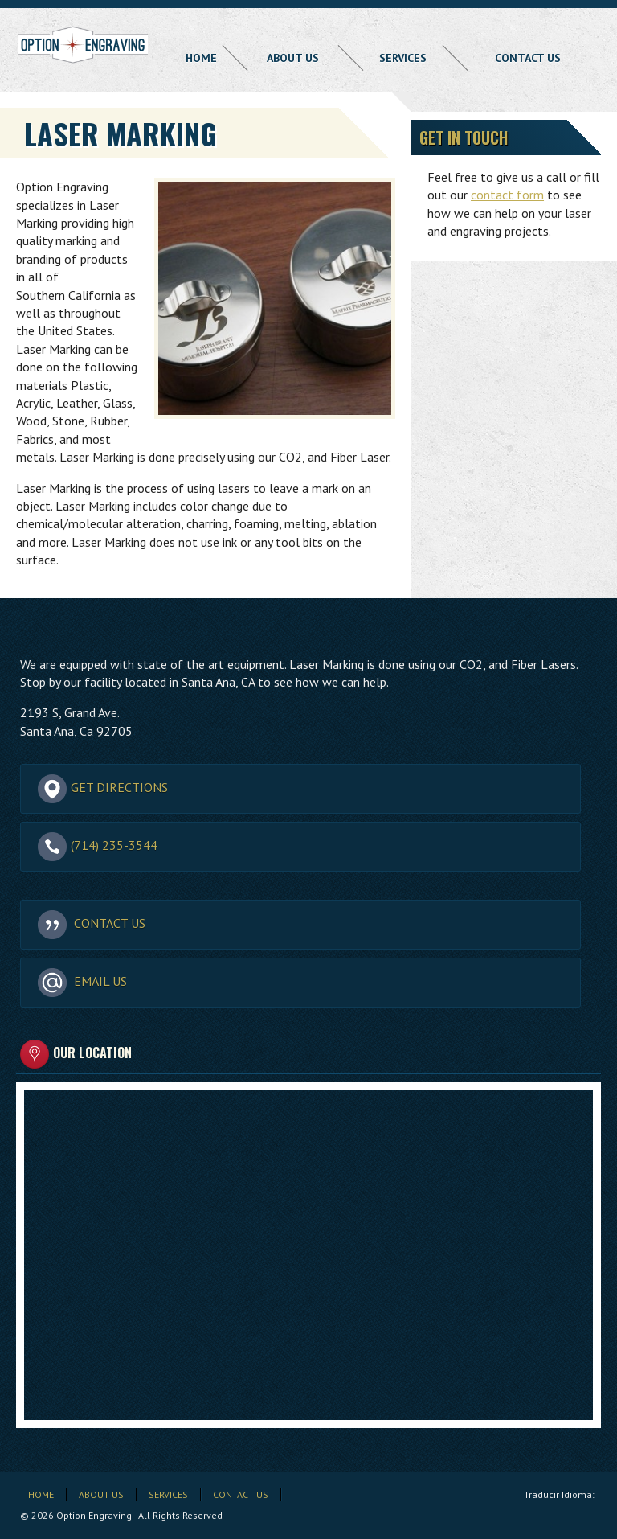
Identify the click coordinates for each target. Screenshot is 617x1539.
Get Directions (103, 788)
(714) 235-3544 (97, 846)
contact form (507, 195)
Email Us (82, 981)
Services (403, 58)
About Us (293, 58)
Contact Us (528, 58)
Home (201, 58)
